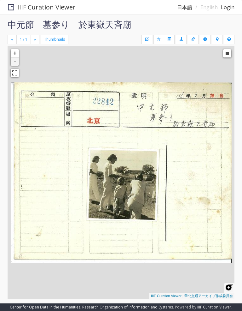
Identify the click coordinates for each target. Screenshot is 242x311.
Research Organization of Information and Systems (127, 307)
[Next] (35, 39)
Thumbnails (54, 39)
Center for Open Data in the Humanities (45, 307)
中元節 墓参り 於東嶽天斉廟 (69, 24)
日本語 (184, 7)
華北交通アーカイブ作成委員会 (208, 296)
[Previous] (12, 39)
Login (227, 7)
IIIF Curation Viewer (42, 7)
